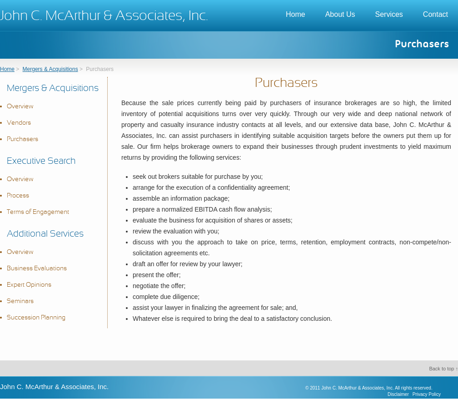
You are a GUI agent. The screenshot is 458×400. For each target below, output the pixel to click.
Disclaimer (398, 394)
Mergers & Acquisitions (50, 69)
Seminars (20, 301)
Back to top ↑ (443, 368)
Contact (435, 14)
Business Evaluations (37, 269)
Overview (20, 107)
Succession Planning (36, 318)
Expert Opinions (29, 285)
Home (295, 14)
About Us (340, 14)
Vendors (19, 123)
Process (18, 196)
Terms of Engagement (38, 212)
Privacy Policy (427, 394)
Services (389, 14)
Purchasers (22, 139)
